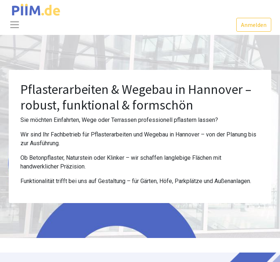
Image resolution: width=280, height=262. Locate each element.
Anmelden (254, 24)
